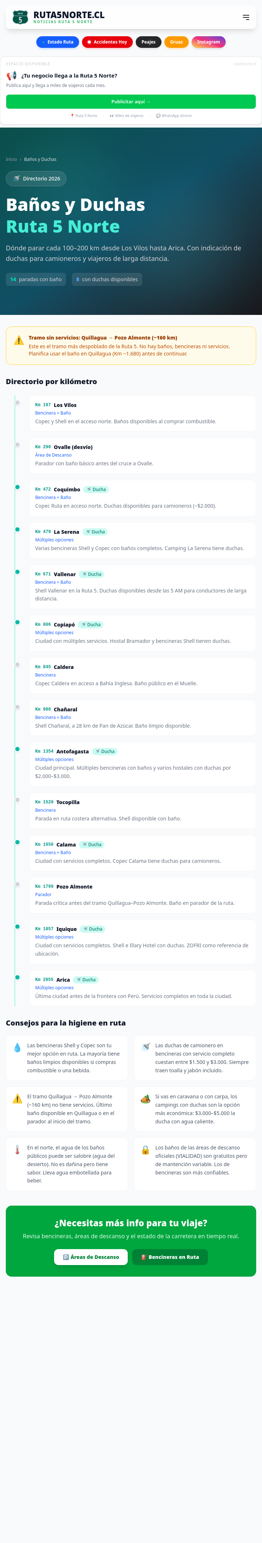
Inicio (11, 159)
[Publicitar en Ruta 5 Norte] (131, 91)
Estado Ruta (58, 42)
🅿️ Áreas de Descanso (91, 1256)
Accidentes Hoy (107, 42)
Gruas (176, 42)
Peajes (149, 42)
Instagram (208, 42)
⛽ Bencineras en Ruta (170, 1256)
